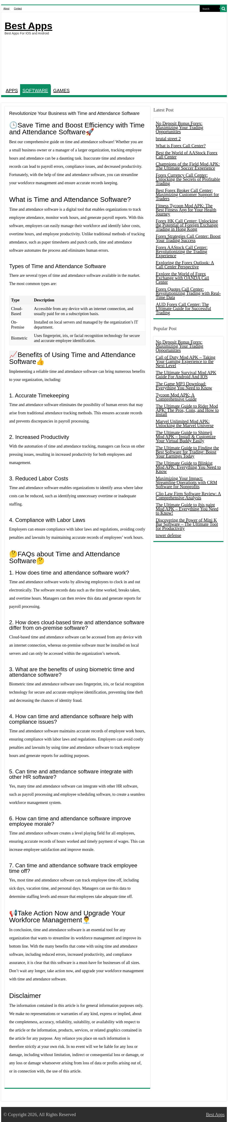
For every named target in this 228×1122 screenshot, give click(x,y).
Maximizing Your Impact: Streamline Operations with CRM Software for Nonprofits (186, 482)
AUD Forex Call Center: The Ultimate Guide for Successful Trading (183, 308)
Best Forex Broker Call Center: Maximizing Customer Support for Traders (187, 194)
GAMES (61, 90)
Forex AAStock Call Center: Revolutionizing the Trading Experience (181, 251)
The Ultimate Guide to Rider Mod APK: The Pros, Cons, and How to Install (187, 410)
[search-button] (223, 8)
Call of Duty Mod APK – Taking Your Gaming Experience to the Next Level (185, 361)
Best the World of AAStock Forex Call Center (187, 154)
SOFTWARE (35, 90)
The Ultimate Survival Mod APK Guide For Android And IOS (186, 374)
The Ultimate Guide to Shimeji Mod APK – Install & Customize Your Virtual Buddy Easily (186, 436)
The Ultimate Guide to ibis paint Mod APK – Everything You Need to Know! (187, 509)
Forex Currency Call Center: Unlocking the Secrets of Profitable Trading (188, 179)
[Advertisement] (140, 49)
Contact (18, 8)
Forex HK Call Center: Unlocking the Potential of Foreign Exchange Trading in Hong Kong (187, 225)
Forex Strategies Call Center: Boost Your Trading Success (188, 238)
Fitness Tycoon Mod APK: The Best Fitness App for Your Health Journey (186, 209)
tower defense (168, 535)
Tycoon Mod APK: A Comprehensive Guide (176, 397)
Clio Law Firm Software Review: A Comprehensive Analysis (188, 495)
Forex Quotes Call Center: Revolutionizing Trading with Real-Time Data (188, 293)
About (6, 8)
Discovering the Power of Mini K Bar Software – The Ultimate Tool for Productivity (187, 524)
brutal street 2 (168, 138)
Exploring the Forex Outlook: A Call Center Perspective (185, 264)
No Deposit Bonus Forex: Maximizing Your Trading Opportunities (179, 127)
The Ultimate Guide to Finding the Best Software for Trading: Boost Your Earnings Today (187, 452)
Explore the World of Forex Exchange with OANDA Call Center (182, 278)
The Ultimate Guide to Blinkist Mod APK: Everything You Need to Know (188, 467)
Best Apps (28, 25)
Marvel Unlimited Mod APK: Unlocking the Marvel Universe (185, 423)
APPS (12, 90)
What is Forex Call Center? (181, 145)
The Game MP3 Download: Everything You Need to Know (184, 385)
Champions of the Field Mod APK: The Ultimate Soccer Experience (188, 166)
